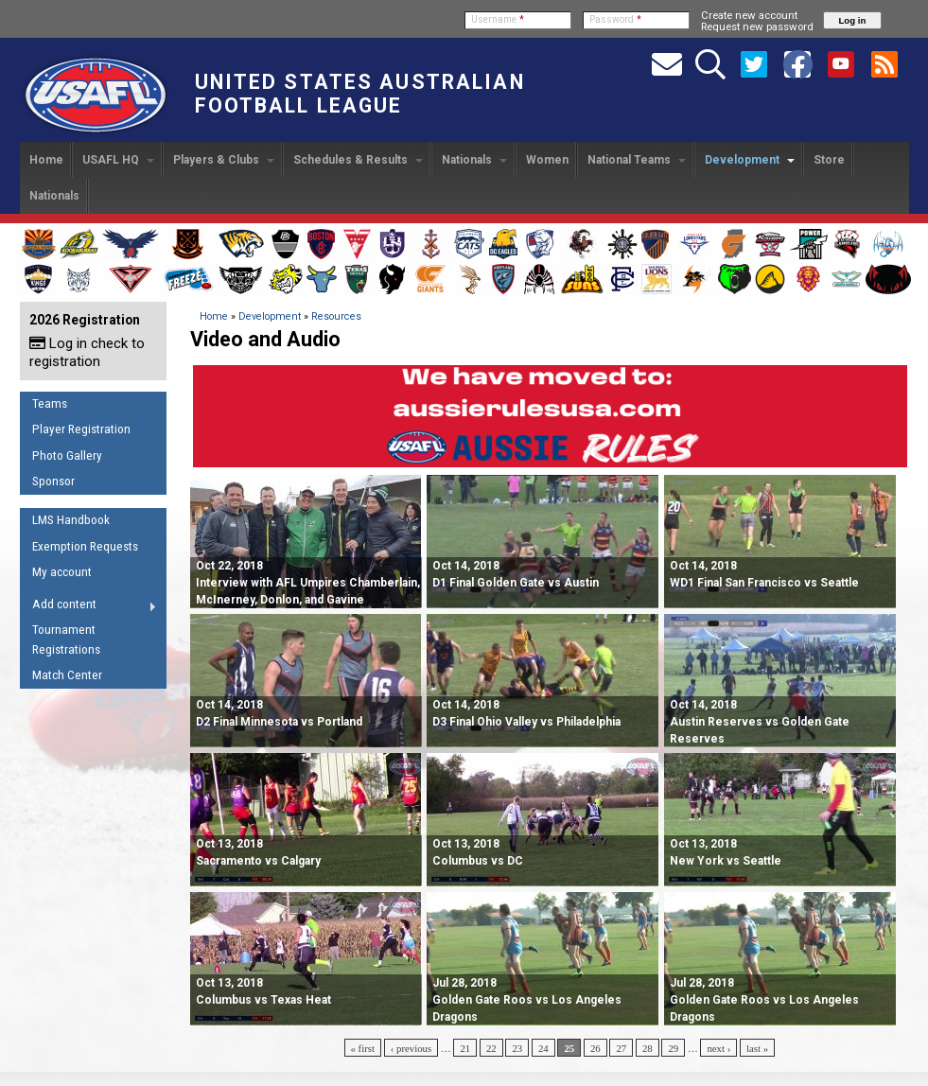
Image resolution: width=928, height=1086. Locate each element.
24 (543, 1048)
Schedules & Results (358, 159)
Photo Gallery (67, 455)
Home (46, 159)
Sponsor (53, 481)
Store (829, 159)
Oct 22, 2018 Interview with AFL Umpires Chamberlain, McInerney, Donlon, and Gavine (308, 582)
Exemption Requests (85, 546)
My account (62, 572)
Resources (336, 316)
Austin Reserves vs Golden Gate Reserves (759, 721)
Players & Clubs (223, 159)
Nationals (474, 159)
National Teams (636, 159)
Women (547, 159)
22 (491, 1048)
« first (363, 1048)
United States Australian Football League (360, 93)
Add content (88, 607)
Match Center (67, 675)
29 (673, 1048)
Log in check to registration (87, 352)
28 (647, 1048)
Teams (49, 403)
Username (497, 19)
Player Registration (81, 429)
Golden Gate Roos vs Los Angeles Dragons (527, 1000)
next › (718, 1048)
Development (750, 159)
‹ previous (411, 1048)
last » (757, 1048)
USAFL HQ (118, 159)
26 (595, 1048)
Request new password (757, 26)
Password (615, 19)
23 (517, 1048)
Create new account (749, 15)
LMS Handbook (71, 520)
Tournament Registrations (66, 639)
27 (621, 1048)
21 (465, 1048)
